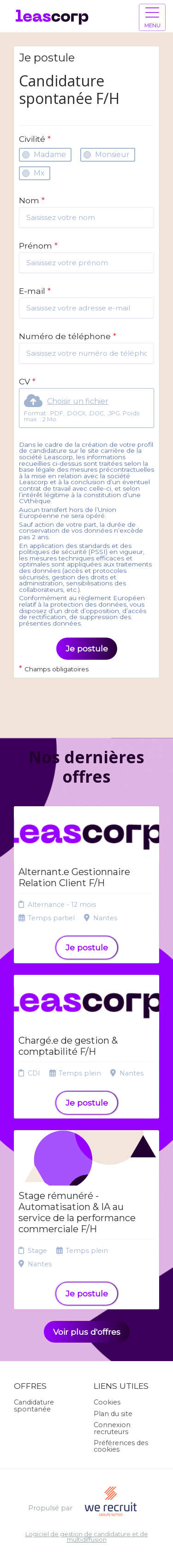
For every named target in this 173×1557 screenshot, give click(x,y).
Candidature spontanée (34, 1405)
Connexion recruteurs (112, 1428)
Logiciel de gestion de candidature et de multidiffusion (86, 1538)
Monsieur (112, 154)
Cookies (107, 1402)
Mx (39, 173)
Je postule (87, 648)
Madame (50, 154)
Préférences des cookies (121, 1446)
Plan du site (113, 1414)
